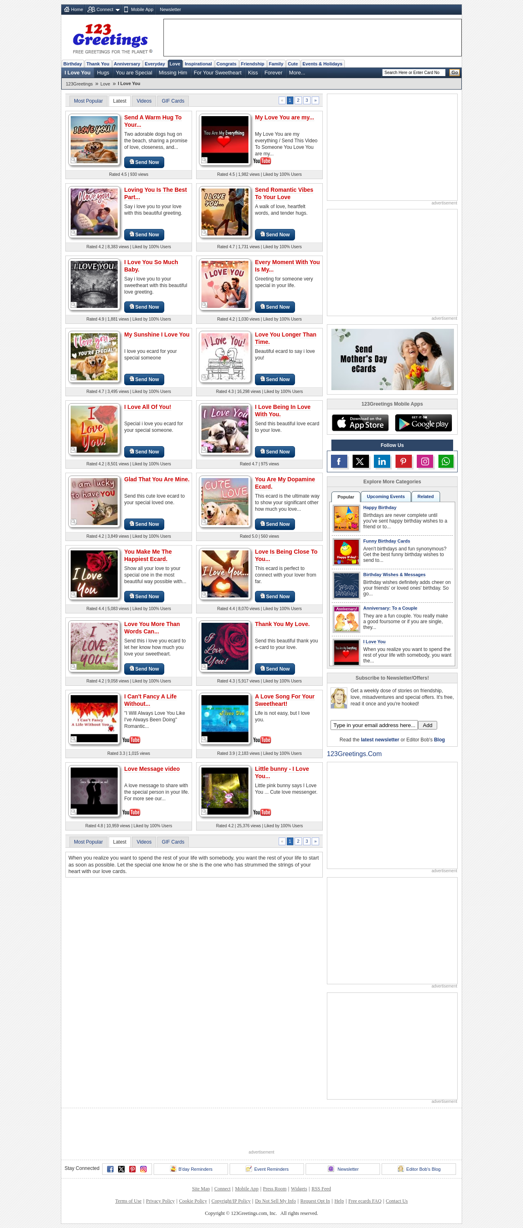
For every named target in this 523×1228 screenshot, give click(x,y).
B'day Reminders (191, 1168)
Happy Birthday (379, 507)
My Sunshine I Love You (157, 334)
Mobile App (142, 9)
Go (454, 72)
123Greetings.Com (354, 753)
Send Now (144, 162)
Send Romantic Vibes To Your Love (284, 193)
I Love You (78, 73)
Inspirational (198, 63)
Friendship (252, 63)
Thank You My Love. (282, 624)
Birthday (72, 63)
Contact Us (397, 1201)
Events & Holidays (322, 63)
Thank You (97, 63)
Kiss (253, 73)
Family (276, 63)
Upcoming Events (386, 496)
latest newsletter (380, 740)
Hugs (103, 73)
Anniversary (127, 63)
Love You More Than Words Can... (152, 628)
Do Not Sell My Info (275, 1201)
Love (175, 63)
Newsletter (170, 9)
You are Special (134, 73)
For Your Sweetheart (217, 73)
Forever (273, 73)
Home (77, 9)
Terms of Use (128, 1201)
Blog (439, 740)
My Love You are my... (284, 117)
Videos (143, 101)
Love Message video (152, 769)
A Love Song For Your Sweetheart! (285, 700)
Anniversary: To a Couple (390, 608)
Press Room (275, 1189)
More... (297, 73)
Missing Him (173, 73)
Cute (293, 63)
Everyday (155, 63)
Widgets (299, 1189)
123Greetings (79, 83)
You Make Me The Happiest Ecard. (148, 555)
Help (339, 1201)
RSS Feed (321, 1189)
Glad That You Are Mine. (157, 479)
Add (427, 725)
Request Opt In (315, 1201)
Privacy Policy (160, 1201)
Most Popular (88, 101)
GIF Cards (173, 101)
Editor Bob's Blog (419, 1168)
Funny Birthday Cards (386, 541)
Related (426, 496)
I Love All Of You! (147, 407)
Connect (104, 9)
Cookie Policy (193, 1201)
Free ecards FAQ (364, 1201)
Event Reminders (267, 1168)
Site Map (201, 1189)
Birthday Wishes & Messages (394, 574)
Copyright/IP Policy (230, 1201)
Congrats (227, 63)
